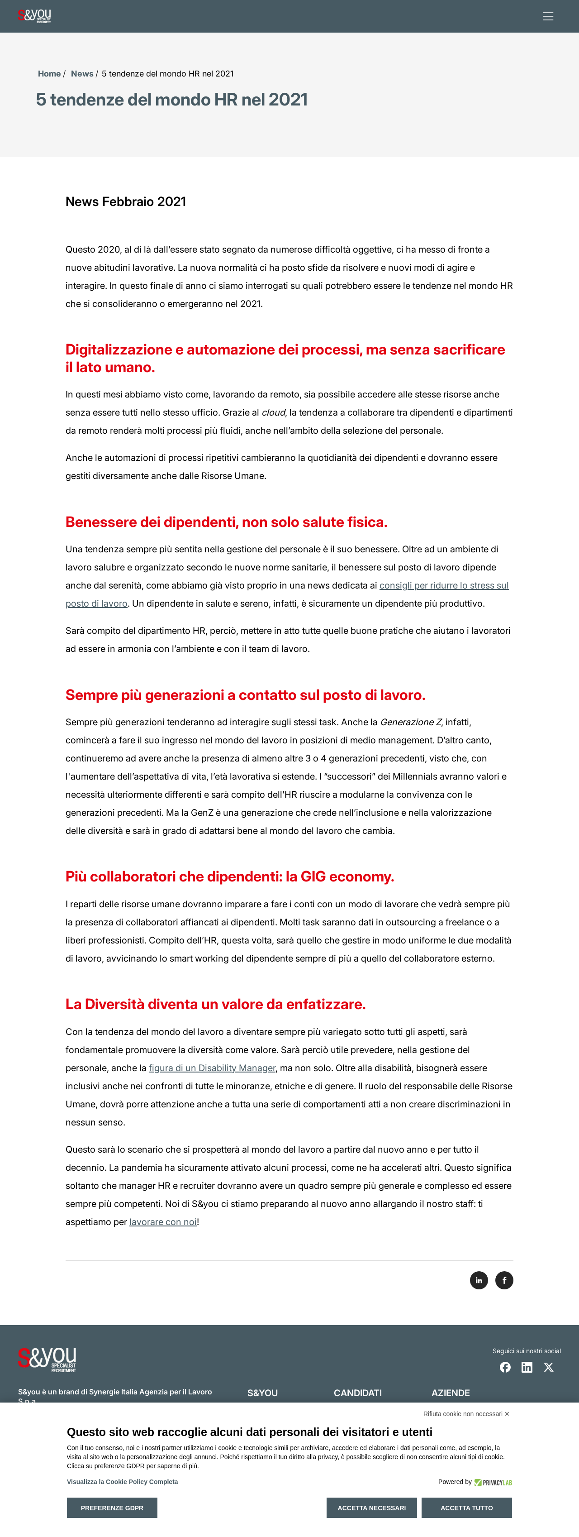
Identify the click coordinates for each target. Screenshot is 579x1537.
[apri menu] (548, 16)
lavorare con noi (163, 1221)
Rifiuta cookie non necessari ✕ (466, 1413)
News (82, 73)
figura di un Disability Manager (212, 1067)
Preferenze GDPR (112, 1508)
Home (49, 73)
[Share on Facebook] (504, 1280)
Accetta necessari (372, 1508)
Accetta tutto (467, 1508)
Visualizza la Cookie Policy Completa (122, 1481)
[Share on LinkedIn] (479, 1280)
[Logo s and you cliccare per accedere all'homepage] (34, 16)
